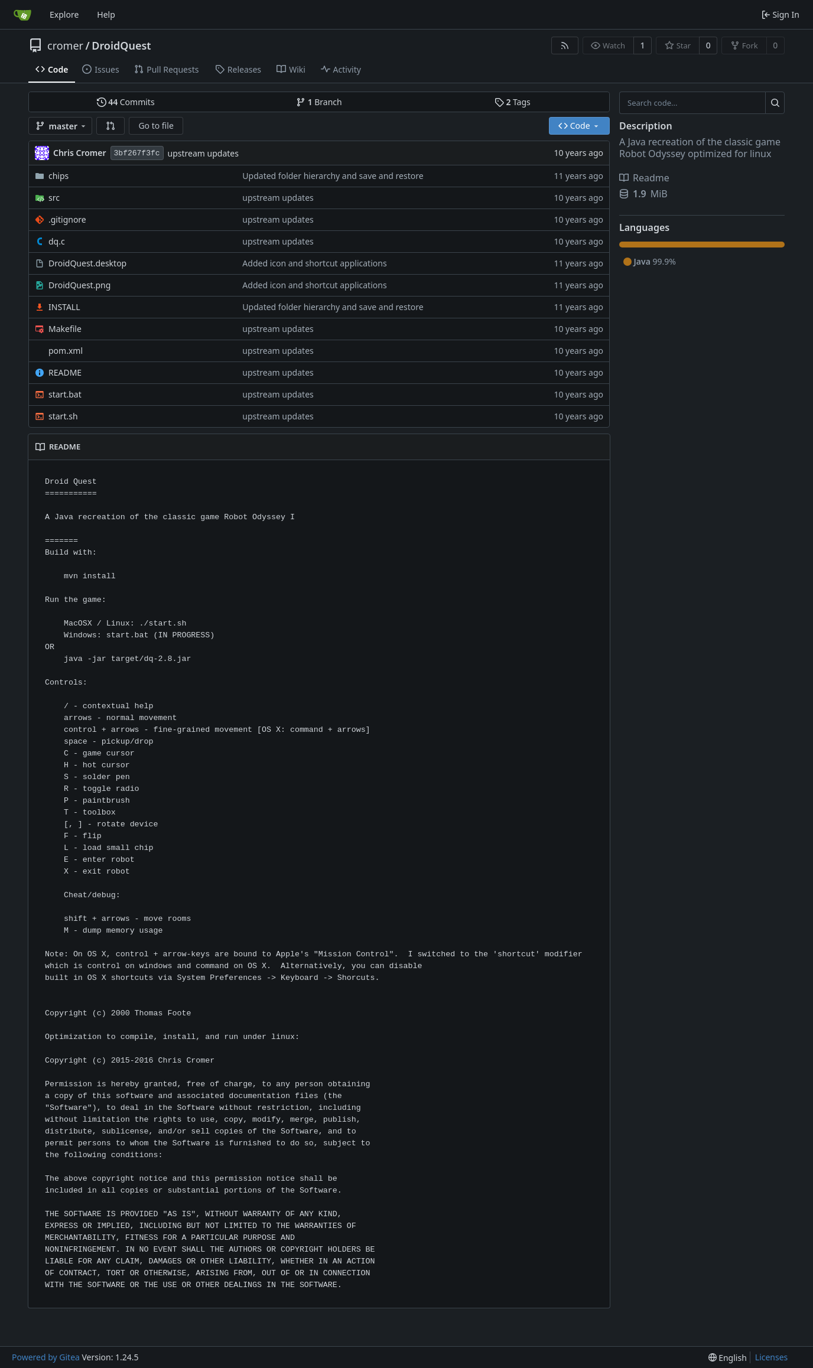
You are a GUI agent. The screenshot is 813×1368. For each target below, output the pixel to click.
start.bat (65, 394)
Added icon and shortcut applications (314, 263)
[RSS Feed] (564, 45)
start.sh (63, 416)
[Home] (22, 14)
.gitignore (67, 219)
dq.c (56, 241)
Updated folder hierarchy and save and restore (332, 175)
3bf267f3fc (137, 153)
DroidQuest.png (79, 285)
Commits (126, 102)
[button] (110, 126)
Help (106, 14)
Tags (513, 102)
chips (58, 175)
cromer (65, 45)
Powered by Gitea (46, 1357)
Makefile (65, 328)
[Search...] (775, 103)
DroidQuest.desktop (87, 263)
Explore (64, 14)
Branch (319, 102)
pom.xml (65, 350)
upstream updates (203, 153)
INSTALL (64, 306)
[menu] (727, 1357)
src (54, 197)
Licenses (771, 1357)
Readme (644, 178)
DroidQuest (121, 45)
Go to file (155, 125)
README (65, 372)
